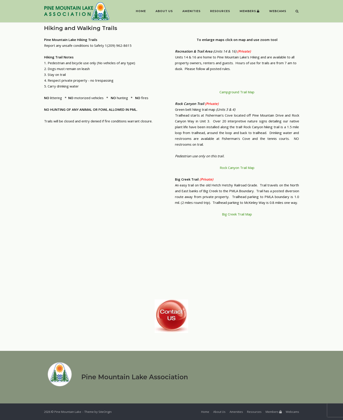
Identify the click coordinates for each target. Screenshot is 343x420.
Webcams (277, 11)
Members (250, 11)
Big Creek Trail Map (237, 214)
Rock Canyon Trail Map (237, 167)
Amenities (191, 11)
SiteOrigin (105, 412)
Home (141, 11)
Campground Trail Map (236, 92)
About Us (164, 11)
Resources (220, 11)
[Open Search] (297, 12)
